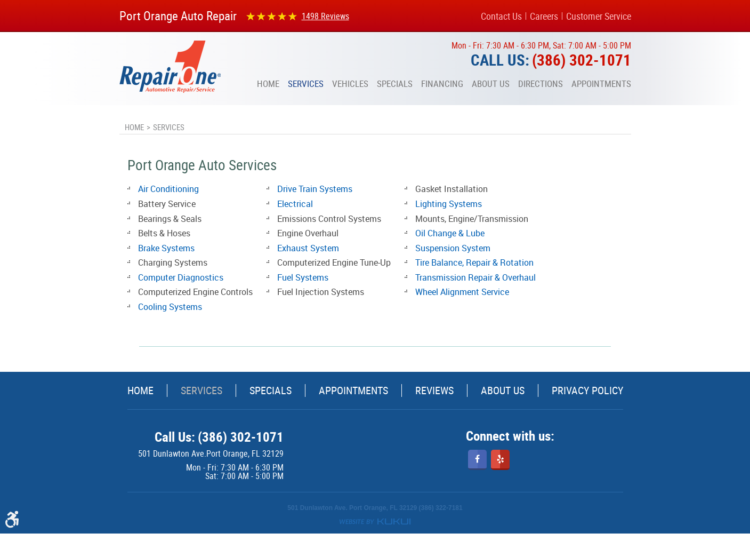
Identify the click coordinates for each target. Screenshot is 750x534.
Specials (395, 83)
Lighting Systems (448, 204)
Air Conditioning (168, 189)
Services (306, 83)
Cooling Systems (170, 307)
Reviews (434, 390)
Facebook (477, 460)
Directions (540, 83)
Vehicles (350, 83)
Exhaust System (308, 248)
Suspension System (452, 248)
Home (268, 83)
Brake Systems (166, 248)
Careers (544, 16)
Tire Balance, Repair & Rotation (474, 262)
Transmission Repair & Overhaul (475, 277)
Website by (375, 521)
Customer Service (598, 16)
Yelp (500, 460)
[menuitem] (268, 83)
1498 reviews (325, 16)
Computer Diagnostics (180, 277)
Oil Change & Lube (450, 233)
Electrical (295, 204)
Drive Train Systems (314, 189)
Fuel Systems (302, 277)
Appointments (601, 83)
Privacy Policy (587, 390)
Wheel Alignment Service (462, 292)
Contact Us (501, 16)
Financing (442, 83)
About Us (491, 83)
